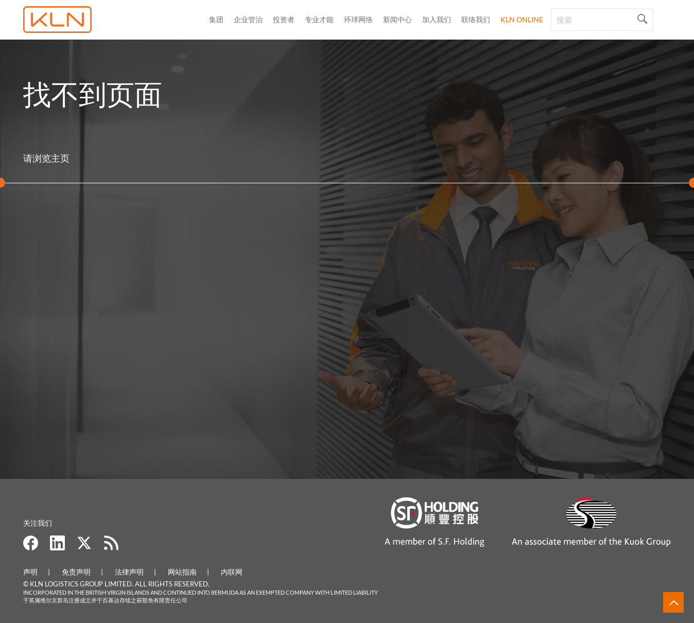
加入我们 (436, 19)
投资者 (283, 19)
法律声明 (129, 571)
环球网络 (358, 19)
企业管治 (248, 19)
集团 (216, 19)
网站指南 (182, 571)
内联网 (231, 571)
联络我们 (475, 19)
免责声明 (76, 571)
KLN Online (521, 19)
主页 (60, 158)
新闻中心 (397, 19)
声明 (30, 571)
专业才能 (319, 19)
